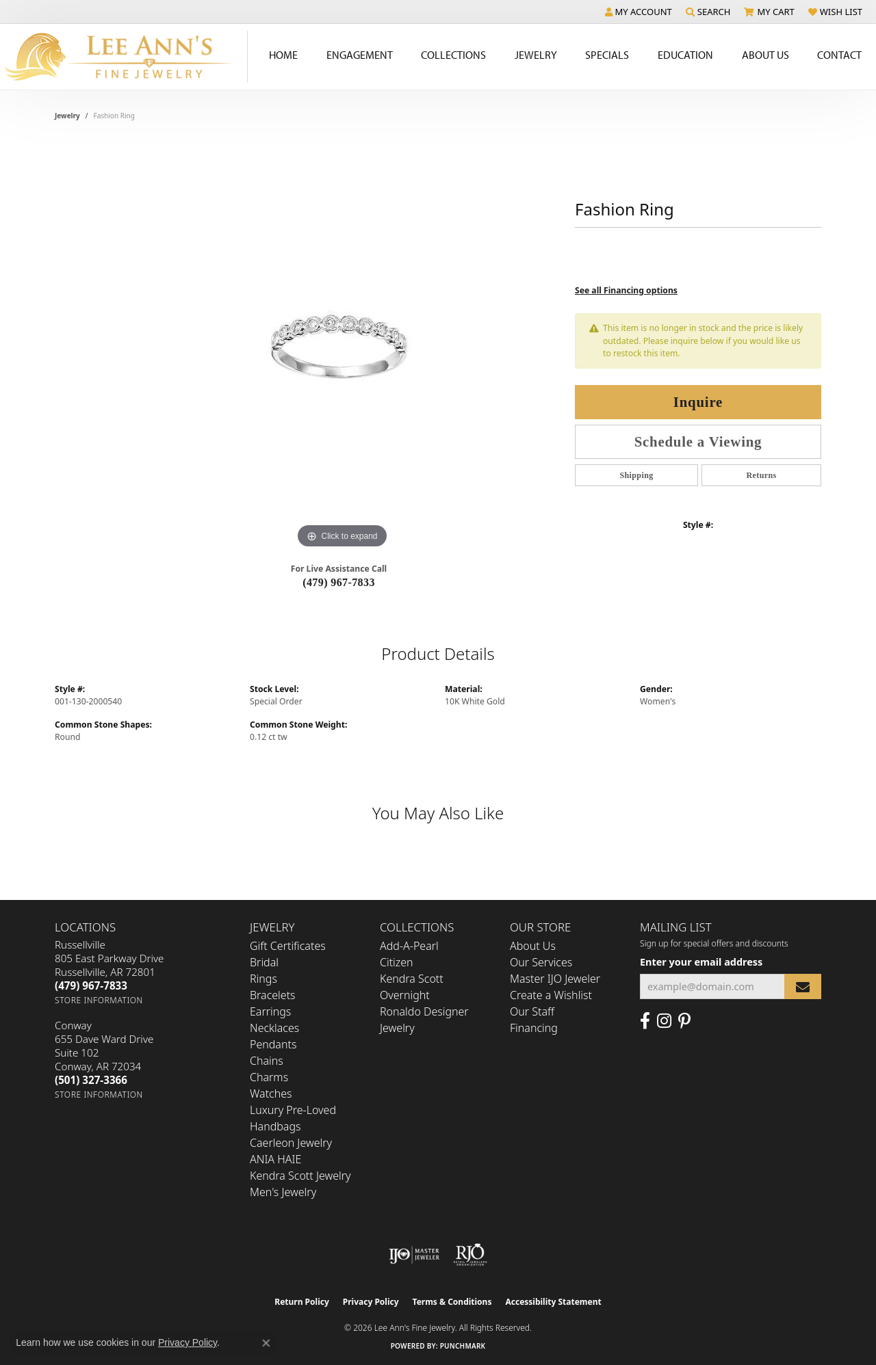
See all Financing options (626, 290)
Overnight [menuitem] (405, 995)
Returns (761, 475)
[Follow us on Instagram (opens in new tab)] (664, 1021)
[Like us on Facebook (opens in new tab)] (645, 1021)
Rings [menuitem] (263, 978)
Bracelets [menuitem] (273, 995)
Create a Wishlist (551, 995)
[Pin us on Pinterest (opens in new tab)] (684, 1021)
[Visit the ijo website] (414, 1255)
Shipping (636, 475)
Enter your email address (701, 961)
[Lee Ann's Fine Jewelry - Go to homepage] (124, 57)
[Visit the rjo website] (470, 1255)
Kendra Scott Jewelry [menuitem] (300, 1175)
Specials (607, 55)
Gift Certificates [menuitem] (288, 945)
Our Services (541, 962)
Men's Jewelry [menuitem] (283, 1192)
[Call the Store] (91, 985)
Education (685, 55)
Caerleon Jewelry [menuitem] (291, 1142)
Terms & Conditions (452, 1302)
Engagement (359, 55)
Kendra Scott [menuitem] (411, 978)
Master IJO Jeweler (555, 978)
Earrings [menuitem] (270, 1011)
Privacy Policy (371, 1302)
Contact (839, 55)
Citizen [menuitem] (396, 962)
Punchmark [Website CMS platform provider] (463, 1346)
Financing (534, 1027)
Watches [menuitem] (271, 1093)
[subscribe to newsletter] (802, 986)
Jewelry (536, 55)
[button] (638, 11)
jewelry (67, 115)
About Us (765, 55)
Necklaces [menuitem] (274, 1027)
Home (283, 55)
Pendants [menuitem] (273, 1044)
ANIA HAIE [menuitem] (275, 1159)
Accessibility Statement (553, 1302)
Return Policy (301, 1302)
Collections (453, 55)
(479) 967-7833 (338, 582)
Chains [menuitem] (266, 1060)
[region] (342, 347)
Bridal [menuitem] (264, 962)
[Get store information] (99, 1000)
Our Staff (532, 1011)
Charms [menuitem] (269, 1077)
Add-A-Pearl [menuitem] (409, 945)
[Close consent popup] (266, 1343)
